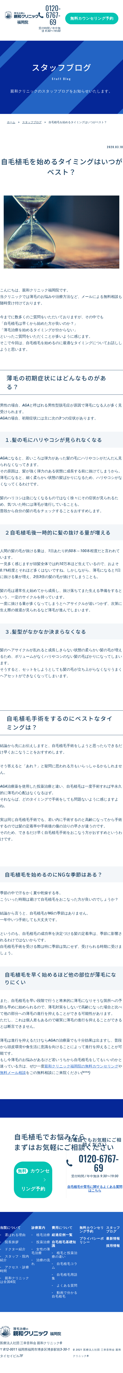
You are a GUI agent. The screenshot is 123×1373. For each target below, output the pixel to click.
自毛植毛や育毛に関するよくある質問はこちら (94, 1188)
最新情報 (113, 1238)
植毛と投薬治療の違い (64, 1254)
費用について (62, 1227)
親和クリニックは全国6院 (14, 1280)
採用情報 (113, 1246)
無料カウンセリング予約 (92, 18)
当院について (10, 1227)
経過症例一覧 (62, 1235)
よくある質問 (67, 1285)
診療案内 (38, 1227)
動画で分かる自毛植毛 (64, 1294)
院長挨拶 (12, 1242)
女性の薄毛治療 (40, 1251)
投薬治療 (43, 1242)
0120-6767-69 (53, 15)
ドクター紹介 (15, 1249)
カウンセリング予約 (33, 1180)
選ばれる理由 (15, 1235)
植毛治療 (43, 1235)
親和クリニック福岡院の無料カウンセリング (81, 1066)
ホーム (11, 122)
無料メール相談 (13, 1072)
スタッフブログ (32, 122)
